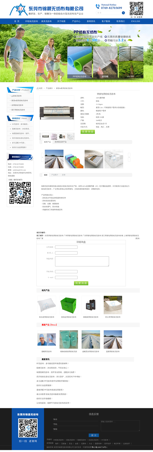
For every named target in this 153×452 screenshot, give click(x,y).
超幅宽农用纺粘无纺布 (90, 353)
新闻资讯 (91, 21)
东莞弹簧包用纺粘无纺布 (54, 236)
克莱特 (83, 445)
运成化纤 (126, 445)
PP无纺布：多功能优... (20, 124)
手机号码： (50, 273)
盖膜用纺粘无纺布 (113, 353)
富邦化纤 (107, 445)
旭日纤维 (117, 445)
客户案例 (106, 21)
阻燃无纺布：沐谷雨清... (21, 129)
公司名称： (50, 247)
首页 (40, 88)
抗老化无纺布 (94, 442)
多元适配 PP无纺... (19, 143)
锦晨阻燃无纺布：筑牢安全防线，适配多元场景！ (56, 374)
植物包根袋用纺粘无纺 (68, 353)
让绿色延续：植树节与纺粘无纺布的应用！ (54, 405)
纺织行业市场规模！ (45, 401)
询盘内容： (50, 259)
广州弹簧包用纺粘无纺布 (73, 236)
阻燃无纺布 (81, 442)
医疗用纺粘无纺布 (18, 110)
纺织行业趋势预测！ (19, 147)
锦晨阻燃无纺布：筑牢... (21, 133)
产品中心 (76, 21)
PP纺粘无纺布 (31, 21)
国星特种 (98, 445)
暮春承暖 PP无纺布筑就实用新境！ (50, 392)
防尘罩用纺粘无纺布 (112, 319)
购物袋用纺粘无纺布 (90, 319)
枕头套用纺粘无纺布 (46, 319)
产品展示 (49, 88)
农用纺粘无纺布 (17, 105)
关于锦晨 (61, 21)
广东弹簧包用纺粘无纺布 (92, 236)
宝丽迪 (63, 445)
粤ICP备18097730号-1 (99, 449)
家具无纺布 (46, 21)
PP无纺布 (104, 442)
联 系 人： (51, 253)
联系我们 (121, 21)
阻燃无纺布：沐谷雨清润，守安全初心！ (53, 370)
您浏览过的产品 (60, 142)
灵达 (70, 445)
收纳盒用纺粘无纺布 (68, 319)
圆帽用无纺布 (47, 353)
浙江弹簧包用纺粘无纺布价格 (112, 236)
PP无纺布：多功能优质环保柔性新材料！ (53, 365)
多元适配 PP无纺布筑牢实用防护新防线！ (53, 383)
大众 (90, 445)
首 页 (16, 21)
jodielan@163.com (19, 170)
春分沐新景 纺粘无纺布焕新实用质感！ (52, 396)
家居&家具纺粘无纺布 (19, 100)
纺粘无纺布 (70, 442)
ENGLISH (135, 21)
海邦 (56, 445)
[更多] (137, 238)
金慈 (76, 445)
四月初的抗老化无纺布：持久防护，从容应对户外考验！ (59, 379)
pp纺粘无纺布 (16, 96)
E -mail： (51, 279)
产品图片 (54, 175)
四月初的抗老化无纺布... (21, 138)
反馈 (63, 175)
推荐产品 (47, 142)
